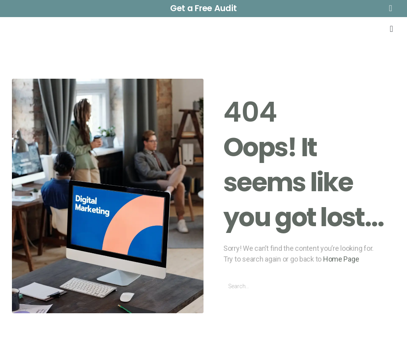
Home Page (341, 259)
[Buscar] (386, 286)
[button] (203, 8)
